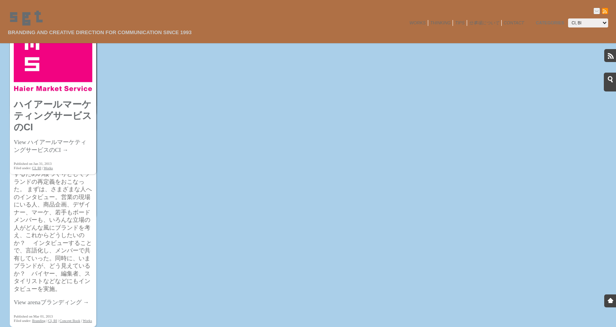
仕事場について (484, 22)
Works (417, 22)
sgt (25, 17)
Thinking (440, 22)
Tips (459, 22)
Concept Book (70, 321)
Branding (39, 321)
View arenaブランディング (51, 302)
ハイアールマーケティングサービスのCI (53, 115)
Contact (514, 22)
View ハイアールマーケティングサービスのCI (50, 146)
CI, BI (52, 321)
